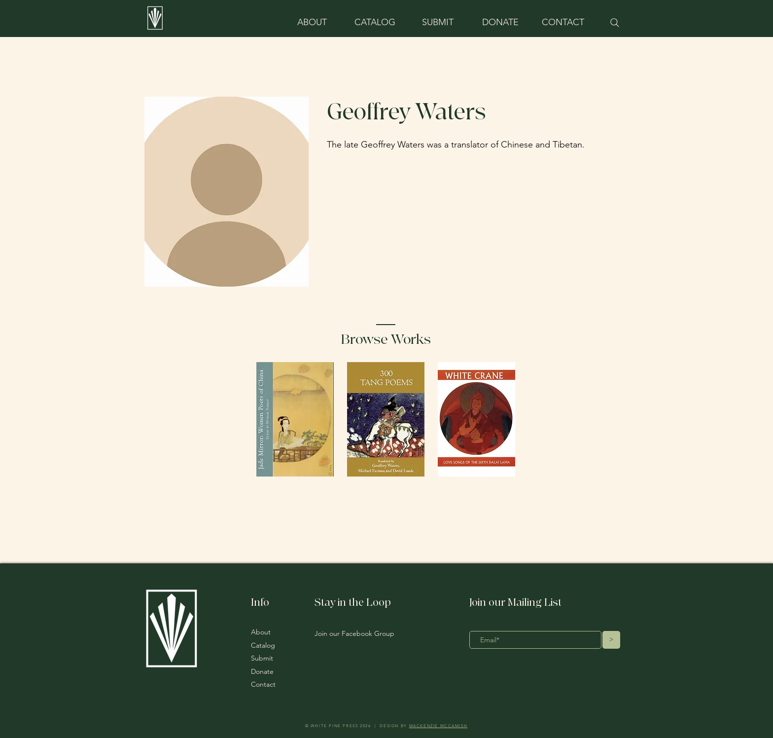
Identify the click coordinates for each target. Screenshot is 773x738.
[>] (611, 640)
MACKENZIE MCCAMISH (438, 726)
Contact (263, 684)
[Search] (614, 22)
